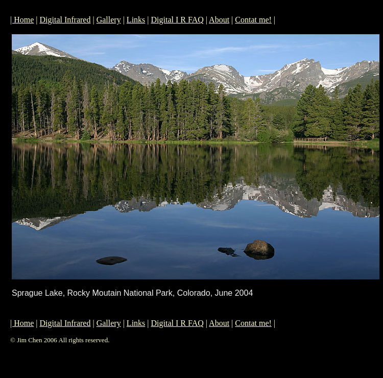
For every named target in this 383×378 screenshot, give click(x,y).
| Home (22, 19)
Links (136, 19)
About (219, 19)
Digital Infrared (65, 19)
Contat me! (253, 19)
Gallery (109, 19)
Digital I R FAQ (177, 19)
